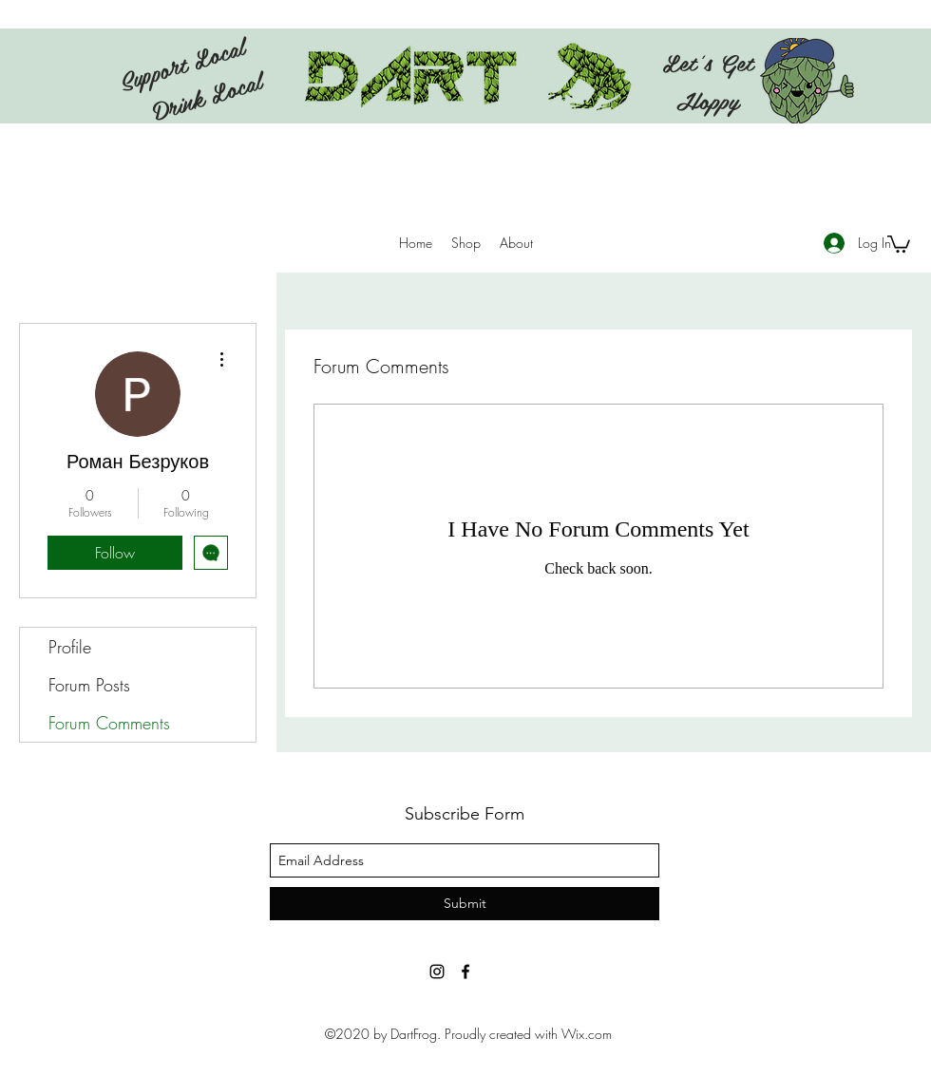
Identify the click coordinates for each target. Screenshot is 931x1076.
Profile (69, 646)
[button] (898, 243)
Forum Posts (89, 684)
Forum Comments (109, 722)
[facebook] (465, 971)
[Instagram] (437, 971)
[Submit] (464, 903)
